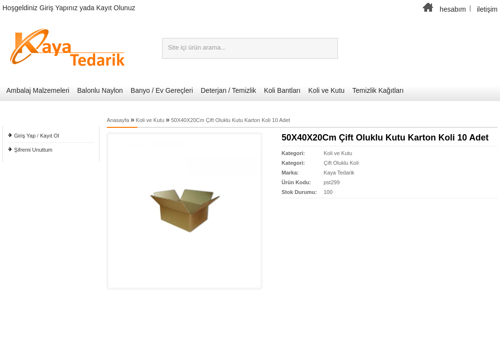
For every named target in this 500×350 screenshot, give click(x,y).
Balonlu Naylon (100, 90)
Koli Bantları (282, 90)
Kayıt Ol (49, 136)
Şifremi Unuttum (33, 150)
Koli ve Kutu (326, 90)
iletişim (487, 9)
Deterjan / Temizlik (228, 90)
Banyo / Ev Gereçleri (162, 90)
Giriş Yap (24, 136)
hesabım (453, 9)
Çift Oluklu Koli (341, 163)
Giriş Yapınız (58, 8)
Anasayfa (118, 120)
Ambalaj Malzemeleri (37, 90)
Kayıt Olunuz (115, 8)
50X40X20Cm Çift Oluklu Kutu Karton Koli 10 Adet (230, 120)
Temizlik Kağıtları (378, 90)
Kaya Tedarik (339, 172)
